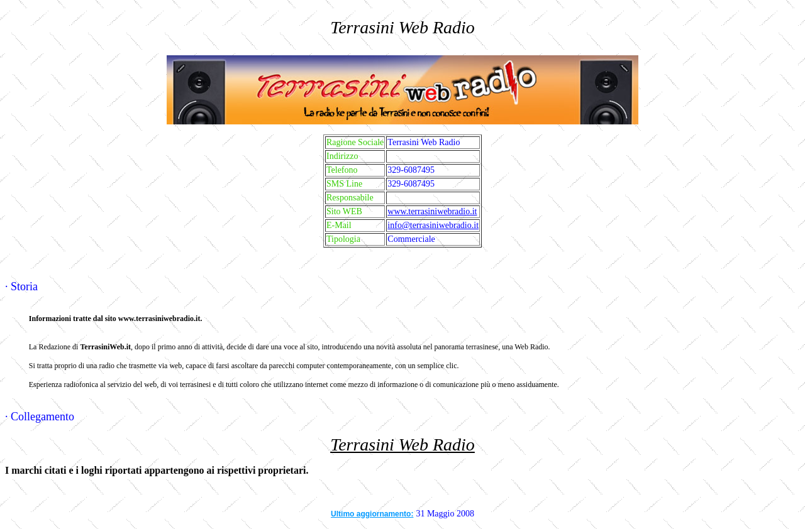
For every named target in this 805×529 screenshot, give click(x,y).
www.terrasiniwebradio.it (432, 211)
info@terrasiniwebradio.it (433, 225)
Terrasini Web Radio (402, 444)
